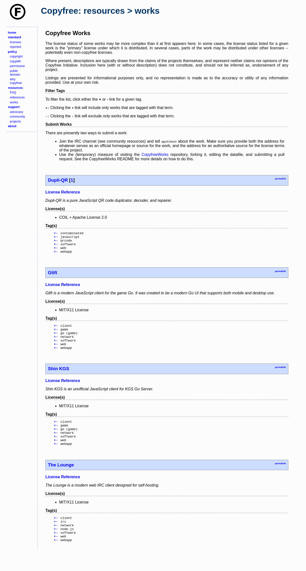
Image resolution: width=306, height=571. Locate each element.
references (17, 97)
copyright (16, 56)
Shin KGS (58, 378)
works (14, 102)
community (17, 116)
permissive (17, 66)
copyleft (15, 61)
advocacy (16, 112)
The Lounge (61, 479)
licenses (15, 42)
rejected (15, 47)
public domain (15, 72)
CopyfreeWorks (155, 154)
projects (15, 121)
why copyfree (16, 81)
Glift (52, 277)
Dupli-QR (58, 180)
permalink (280, 178)
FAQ (13, 92)
